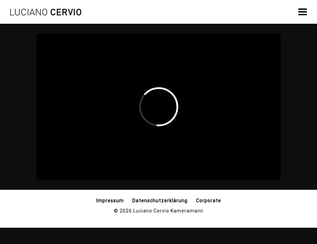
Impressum (110, 200)
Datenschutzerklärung (159, 200)
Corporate (208, 200)
